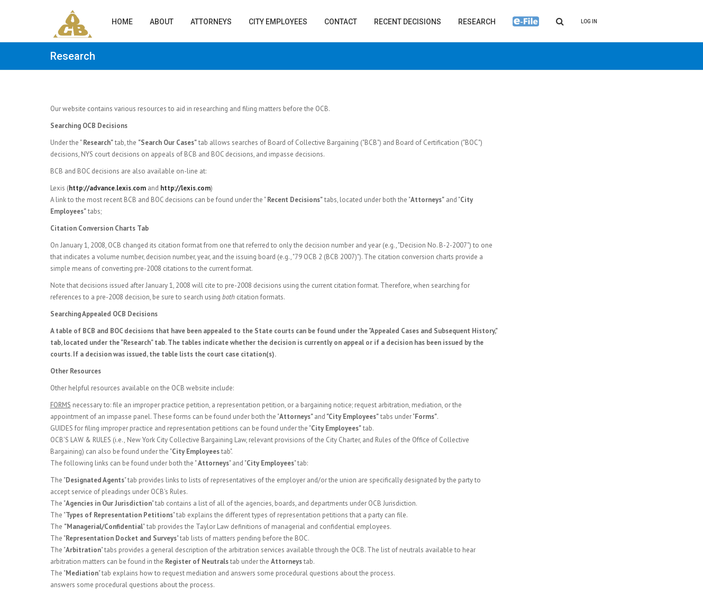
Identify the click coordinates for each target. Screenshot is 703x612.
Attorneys (211, 21)
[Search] (559, 21)
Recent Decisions (407, 21)
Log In (589, 21)
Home (122, 21)
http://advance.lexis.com (107, 188)
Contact (340, 21)
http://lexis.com (185, 188)
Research (477, 21)
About (162, 21)
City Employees (278, 21)
